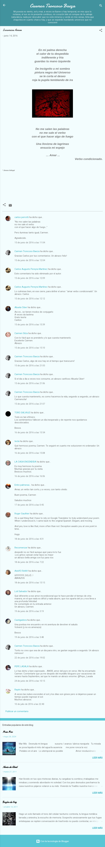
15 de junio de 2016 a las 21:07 (30, 403)
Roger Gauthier (22, 513)
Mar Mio (7, 732)
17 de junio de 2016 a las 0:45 (29, 504)
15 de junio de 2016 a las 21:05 (30, 365)
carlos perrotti (22, 217)
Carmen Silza (21, 333)
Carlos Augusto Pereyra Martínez (31, 269)
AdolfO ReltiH (21, 570)
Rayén (18, 689)
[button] (101, 30)
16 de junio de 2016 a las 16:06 (30, 476)
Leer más (97, 757)
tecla (17, 441)
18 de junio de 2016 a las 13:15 (30, 582)
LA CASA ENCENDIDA (25, 461)
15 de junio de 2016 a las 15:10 (30, 347)
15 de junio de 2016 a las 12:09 (30, 278)
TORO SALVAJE (22, 412)
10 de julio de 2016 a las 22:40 (29, 704)
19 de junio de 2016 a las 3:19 (29, 611)
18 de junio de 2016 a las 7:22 (29, 562)
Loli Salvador (21, 591)
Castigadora (21, 620)
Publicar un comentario (16, 711)
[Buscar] (101, 6)
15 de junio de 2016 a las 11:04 (30, 242)
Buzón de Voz (9, 802)
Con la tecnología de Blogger (52, 841)
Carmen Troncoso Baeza (52, 5)
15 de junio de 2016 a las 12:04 (30, 260)
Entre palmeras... (23, 485)
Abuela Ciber (21, 307)
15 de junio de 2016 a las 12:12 (30, 298)
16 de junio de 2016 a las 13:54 (30, 432)
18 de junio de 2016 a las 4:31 (29, 539)
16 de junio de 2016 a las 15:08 (30, 453)
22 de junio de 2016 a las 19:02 (30, 657)
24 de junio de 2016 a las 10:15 (30, 681)
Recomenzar (21, 547)
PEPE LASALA (22, 666)
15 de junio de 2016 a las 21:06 (30, 383)
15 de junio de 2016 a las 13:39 (30, 324)
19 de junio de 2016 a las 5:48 (29, 637)
